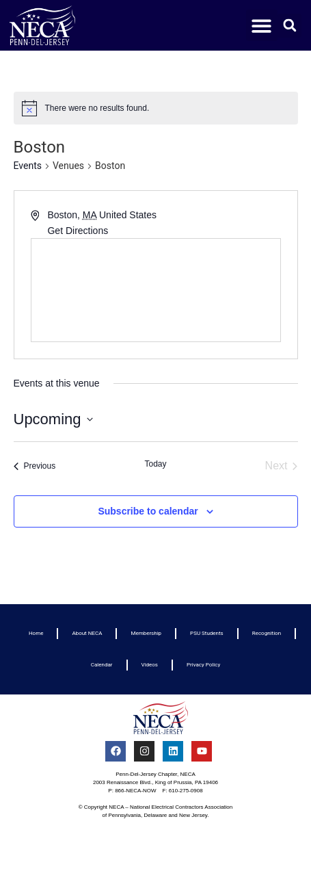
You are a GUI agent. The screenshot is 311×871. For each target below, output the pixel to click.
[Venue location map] (155, 290)
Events (28, 165)
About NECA (87, 633)
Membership (146, 633)
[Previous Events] (35, 465)
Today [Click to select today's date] (155, 464)
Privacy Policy (203, 665)
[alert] (156, 108)
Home (36, 633)
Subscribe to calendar (148, 511)
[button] (262, 26)
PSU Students (207, 633)
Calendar (102, 665)
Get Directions (77, 230)
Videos (149, 665)
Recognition (266, 633)
